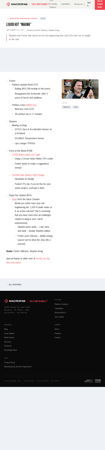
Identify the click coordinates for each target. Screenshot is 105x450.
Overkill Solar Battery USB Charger (28, 175)
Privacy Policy (9, 363)
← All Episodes (14, 285)
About (57, 329)
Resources (79, 4)
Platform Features (61, 304)
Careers (58, 338)
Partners (58, 333)
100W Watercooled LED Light (26, 155)
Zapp (14, 199)
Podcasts (7, 346)
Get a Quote (59, 317)
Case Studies (9, 333)
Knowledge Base (10, 350)
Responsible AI (60, 313)
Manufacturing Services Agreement (17, 367)
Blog (6, 329)
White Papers (9, 338)
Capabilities (65, 4)
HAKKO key (31, 105)
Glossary (7, 342)
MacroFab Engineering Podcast (24, 18)
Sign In (89, 4)
